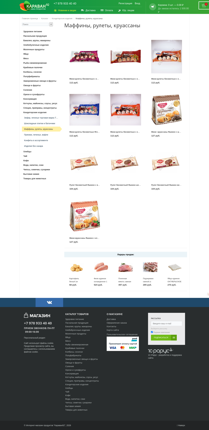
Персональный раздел (34, 338)
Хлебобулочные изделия (77, 330)
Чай (67, 391)
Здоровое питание (74, 319)
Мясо (68, 341)
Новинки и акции (65, 10)
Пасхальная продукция (76, 322)
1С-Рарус (152, 355)
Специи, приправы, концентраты (82, 380)
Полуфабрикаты (73, 355)
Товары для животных (76, 409)
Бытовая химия (73, 406)
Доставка (88, 10)
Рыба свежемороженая (76, 344)
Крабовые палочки (74, 348)
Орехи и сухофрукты (75, 370)
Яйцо (67, 337)
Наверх (181, 425)
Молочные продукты (75, 333)
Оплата (106, 10)
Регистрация (125, 3)
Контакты (111, 326)
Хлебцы (69, 388)
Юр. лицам (126, 10)
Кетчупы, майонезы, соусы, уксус (81, 377)
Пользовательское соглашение (122, 334)
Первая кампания (161, 332)
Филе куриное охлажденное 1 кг (100, 281)
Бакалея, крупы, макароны (78, 326)
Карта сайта (113, 330)
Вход (137, 3)
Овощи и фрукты (73, 362)
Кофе (67, 395)
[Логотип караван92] (34, 6)
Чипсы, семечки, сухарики (78, 402)
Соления (69, 366)
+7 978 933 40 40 (65, 3)
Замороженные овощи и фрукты (81, 359)
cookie (50, 343)
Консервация (72, 373)
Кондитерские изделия (76, 384)
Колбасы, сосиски (74, 351)
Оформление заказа (117, 322)
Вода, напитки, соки (75, 399)
